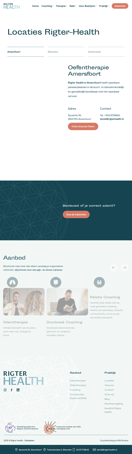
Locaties (109, 380)
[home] (12, 6)
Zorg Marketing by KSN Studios (114, 440)
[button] (47, 6)
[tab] (25, 52)
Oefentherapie (78, 385)
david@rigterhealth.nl (112, 118)
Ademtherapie (78, 380)
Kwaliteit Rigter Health (113, 410)
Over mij (109, 394)
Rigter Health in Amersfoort (84, 82)
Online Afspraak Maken (83, 126)
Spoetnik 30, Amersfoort (30, 449)
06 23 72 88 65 (82, 449)
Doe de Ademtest (76, 214)
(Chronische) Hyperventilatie (78, 396)
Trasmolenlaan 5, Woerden (59, 449)
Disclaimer (29, 440)
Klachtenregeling (114, 403)
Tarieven (109, 385)
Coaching (75, 389)
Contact (109, 389)
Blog (107, 399)
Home (35, 5)
